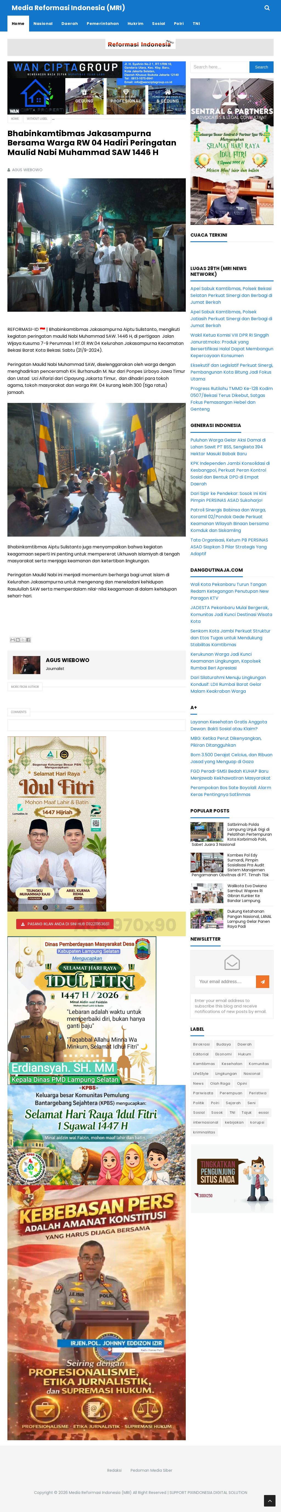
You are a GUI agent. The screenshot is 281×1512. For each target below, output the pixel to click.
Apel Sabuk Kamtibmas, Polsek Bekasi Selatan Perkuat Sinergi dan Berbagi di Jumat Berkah (231, 295)
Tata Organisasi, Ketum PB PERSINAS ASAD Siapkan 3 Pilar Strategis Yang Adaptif (229, 547)
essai (263, 1112)
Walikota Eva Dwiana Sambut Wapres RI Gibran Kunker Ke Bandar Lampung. (247, 893)
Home (15, 119)
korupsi (257, 1122)
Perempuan (231, 1093)
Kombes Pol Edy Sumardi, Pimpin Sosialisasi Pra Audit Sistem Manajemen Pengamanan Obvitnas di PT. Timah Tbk (230, 865)
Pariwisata (203, 1093)
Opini (242, 1083)
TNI (232, 1112)
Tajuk (247, 1112)
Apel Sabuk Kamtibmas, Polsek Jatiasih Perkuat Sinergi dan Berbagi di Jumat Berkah (231, 319)
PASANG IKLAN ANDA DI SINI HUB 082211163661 (68, 924)
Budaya (224, 1044)
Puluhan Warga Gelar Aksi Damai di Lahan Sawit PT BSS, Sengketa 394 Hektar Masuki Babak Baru (228, 447)
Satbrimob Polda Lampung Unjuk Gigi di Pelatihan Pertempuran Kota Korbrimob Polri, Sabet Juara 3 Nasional (232, 834)
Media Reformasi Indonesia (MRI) (100, 1492)
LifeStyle (201, 1073)
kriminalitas (204, 1132)
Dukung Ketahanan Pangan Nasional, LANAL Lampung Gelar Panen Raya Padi (249, 919)
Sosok (217, 1112)
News (198, 1083)
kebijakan (234, 1122)
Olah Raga (220, 1083)
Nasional (252, 1073)
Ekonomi (223, 1054)
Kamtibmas (204, 1063)
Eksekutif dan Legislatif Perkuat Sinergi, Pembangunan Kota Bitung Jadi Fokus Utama (231, 372)
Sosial (199, 1112)
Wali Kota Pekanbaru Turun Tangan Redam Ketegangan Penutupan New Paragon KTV (229, 591)
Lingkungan (226, 1073)
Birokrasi (201, 1044)
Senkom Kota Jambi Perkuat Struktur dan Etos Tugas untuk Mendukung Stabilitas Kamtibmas (230, 638)
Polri (215, 1103)
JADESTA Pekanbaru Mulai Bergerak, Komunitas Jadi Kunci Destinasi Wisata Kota (231, 615)
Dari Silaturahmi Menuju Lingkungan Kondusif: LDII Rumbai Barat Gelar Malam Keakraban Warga (228, 684)
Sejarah (233, 1103)
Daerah (245, 1044)
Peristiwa (258, 1093)
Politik (198, 1103)
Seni (252, 1103)
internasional (205, 1122)
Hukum (244, 1054)
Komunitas (259, 1063)
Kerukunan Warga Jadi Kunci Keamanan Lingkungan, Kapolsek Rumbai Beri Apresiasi (225, 661)
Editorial (201, 1054)
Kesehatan (232, 1063)
